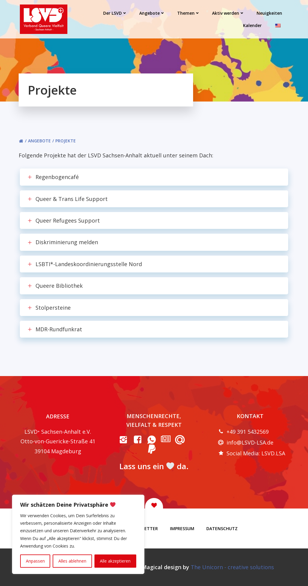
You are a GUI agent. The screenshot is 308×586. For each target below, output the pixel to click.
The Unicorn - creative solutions (232, 567)
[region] (78, 534)
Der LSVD (115, 13)
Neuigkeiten (269, 13)
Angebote (152, 13)
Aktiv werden (228, 13)
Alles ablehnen (72, 561)
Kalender (252, 25)
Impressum (182, 528)
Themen (188, 13)
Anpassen (35, 561)
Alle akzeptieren (115, 561)
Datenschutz (222, 528)
